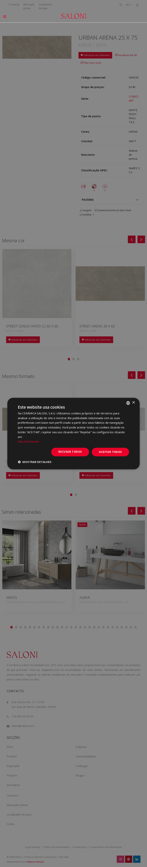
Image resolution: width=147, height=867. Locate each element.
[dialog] (73, 433)
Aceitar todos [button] (110, 452)
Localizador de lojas (45, 6)
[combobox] (128, 403)
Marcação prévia (29, 6)
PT (128, 5)
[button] (34, 462)
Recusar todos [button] (70, 451)
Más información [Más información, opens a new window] (28, 442)
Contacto (14, 4)
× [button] (133, 402)
